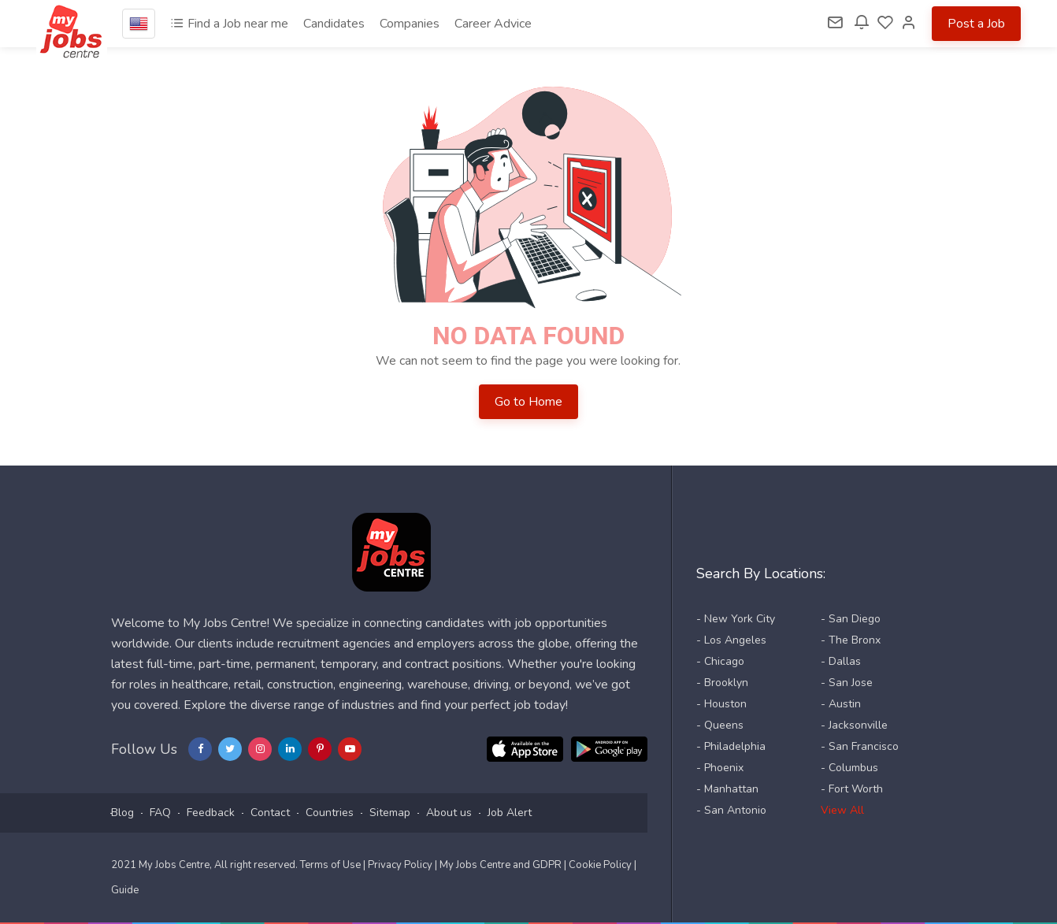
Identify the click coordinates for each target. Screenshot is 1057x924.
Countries (330, 812)
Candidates (334, 23)
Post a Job (976, 23)
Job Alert (510, 812)
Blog (122, 812)
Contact (270, 812)
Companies (409, 23)
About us (449, 812)
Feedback (211, 812)
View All (842, 810)
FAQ (160, 812)
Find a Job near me (229, 23)
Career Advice (493, 23)
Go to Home (528, 401)
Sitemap (389, 812)
